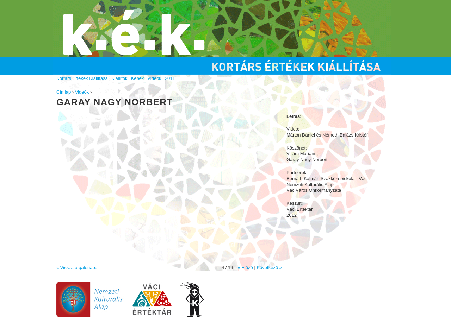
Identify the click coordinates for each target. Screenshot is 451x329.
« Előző (245, 267)
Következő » (269, 267)
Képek (137, 78)
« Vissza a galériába (77, 267)
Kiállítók (119, 78)
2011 (170, 78)
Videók (82, 92)
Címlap (63, 92)
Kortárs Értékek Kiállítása (82, 78)
